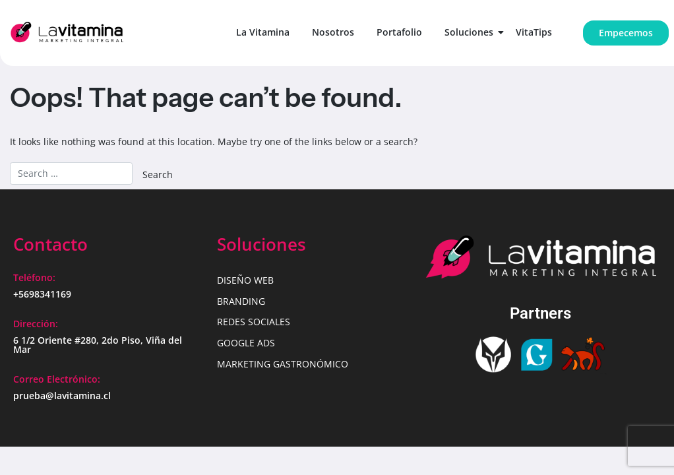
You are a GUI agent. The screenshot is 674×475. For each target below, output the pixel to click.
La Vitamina (263, 32)
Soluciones (471, 32)
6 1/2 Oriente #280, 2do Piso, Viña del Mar (97, 345)
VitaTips (534, 32)
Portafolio (399, 32)
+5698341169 (42, 294)
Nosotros (333, 32)
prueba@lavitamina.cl (62, 395)
